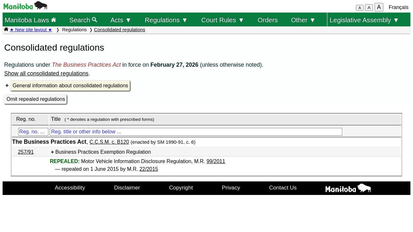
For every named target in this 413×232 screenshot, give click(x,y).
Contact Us (283, 187)
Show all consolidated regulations (46, 73)
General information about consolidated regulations (70, 85)
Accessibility (70, 187)
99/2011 (215, 161)
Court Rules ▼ (222, 20)
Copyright (181, 187)
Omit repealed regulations (35, 99)
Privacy (231, 187)
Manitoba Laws (30, 20)
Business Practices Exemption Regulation (103, 152)
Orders (267, 20)
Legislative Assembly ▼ (364, 20)
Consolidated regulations (119, 29)
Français (398, 7)
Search (83, 20)
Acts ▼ (121, 20)
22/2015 (148, 169)
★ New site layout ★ (31, 29)
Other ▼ (303, 20)
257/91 (26, 152)
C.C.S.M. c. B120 (109, 142)
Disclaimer (127, 187)
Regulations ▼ (166, 20)
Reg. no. (25, 119)
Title (56, 119)
